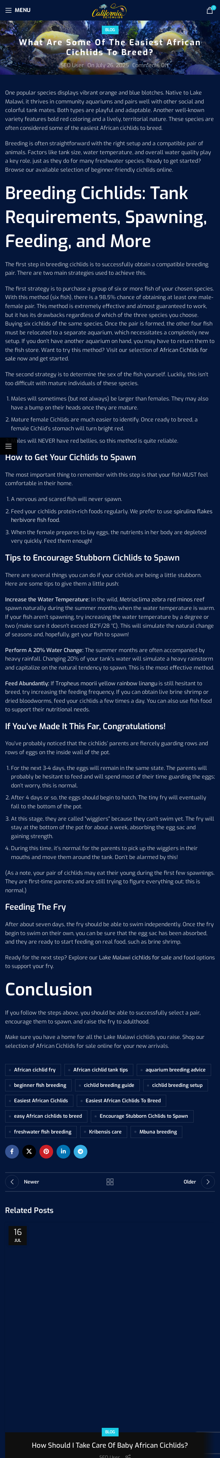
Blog (110, 30)
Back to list (110, 1182)
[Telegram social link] (80, 1152)
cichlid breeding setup (177, 1085)
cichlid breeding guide (109, 1085)
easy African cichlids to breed (48, 1116)
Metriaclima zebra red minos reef (162, 599)
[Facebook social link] (12, 1152)
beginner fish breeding (40, 1085)
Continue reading (110, 1296)
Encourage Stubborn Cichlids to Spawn (144, 1116)
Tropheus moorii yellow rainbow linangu (106, 683)
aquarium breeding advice (176, 1070)
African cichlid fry (35, 1070)
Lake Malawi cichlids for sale (135, 957)
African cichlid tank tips (100, 1070)
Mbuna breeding (158, 1132)
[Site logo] (110, 9)
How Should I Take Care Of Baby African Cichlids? (110, 1252)
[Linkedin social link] (63, 1152)
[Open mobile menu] (18, 10)
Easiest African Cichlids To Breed (123, 1101)
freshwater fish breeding (42, 1132)
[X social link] (29, 1152)
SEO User (72, 65)
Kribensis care (105, 1132)
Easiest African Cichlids (41, 1101)
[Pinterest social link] (46, 1152)
